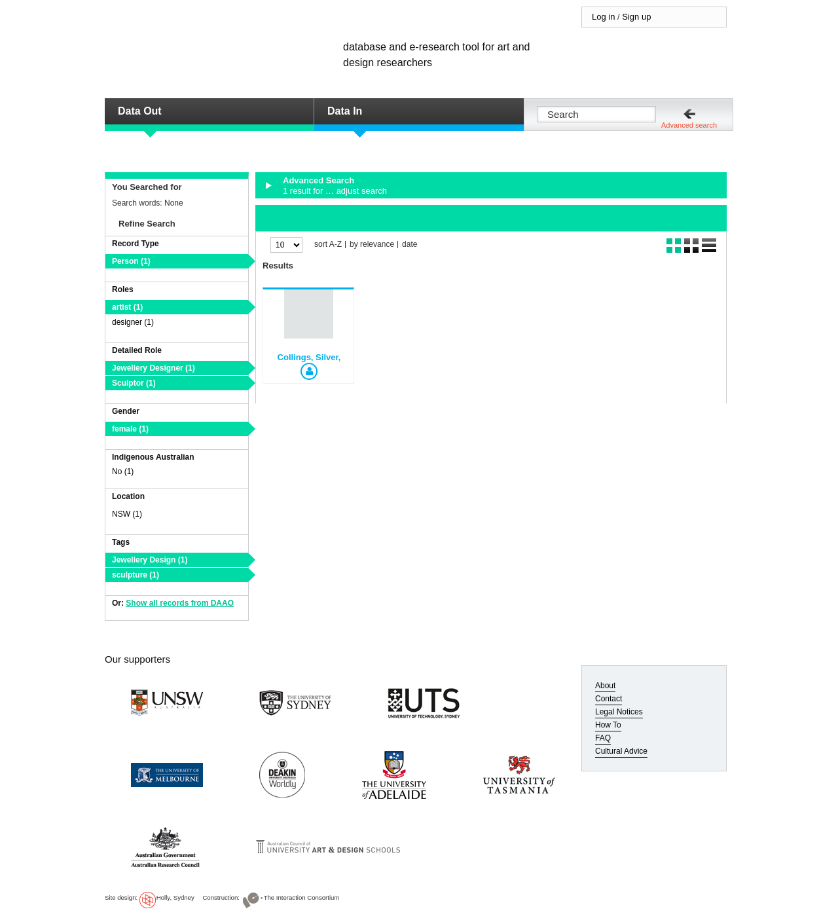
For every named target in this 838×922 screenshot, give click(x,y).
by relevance (372, 244)
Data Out (140, 111)
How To (608, 724)
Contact (608, 698)
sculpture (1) (135, 575)
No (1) (123, 471)
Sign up (636, 17)
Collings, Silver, (309, 357)
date (409, 244)
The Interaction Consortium (302, 897)
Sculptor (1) (134, 383)
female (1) (130, 428)
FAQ (603, 738)
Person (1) (131, 261)
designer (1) (133, 322)
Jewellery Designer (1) (153, 368)
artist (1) (127, 307)
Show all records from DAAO (180, 603)
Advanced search (689, 125)
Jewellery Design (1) (149, 559)
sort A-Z (328, 244)
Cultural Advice (621, 751)
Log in (603, 17)
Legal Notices (619, 711)
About (605, 685)
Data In (344, 111)
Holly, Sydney (175, 897)
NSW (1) (127, 514)
